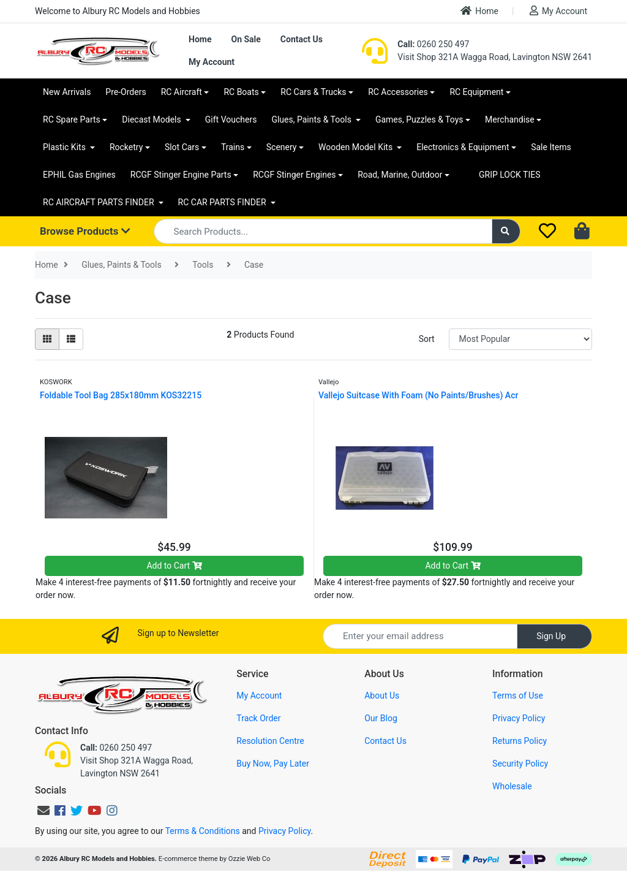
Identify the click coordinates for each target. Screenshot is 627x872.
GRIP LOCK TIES (510, 175)
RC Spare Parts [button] (71, 119)
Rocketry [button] (126, 147)
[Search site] (506, 231)
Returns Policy (519, 741)
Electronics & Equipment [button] (462, 147)
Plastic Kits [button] (65, 147)
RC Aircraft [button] (181, 92)
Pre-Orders (125, 92)
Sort (427, 339)
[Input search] (323, 231)
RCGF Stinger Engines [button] (294, 175)
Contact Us (301, 39)
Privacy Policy (518, 718)
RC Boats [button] (240, 92)
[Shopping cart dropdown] (583, 231)
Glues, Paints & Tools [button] (312, 119)
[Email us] (43, 810)
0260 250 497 (433, 44)
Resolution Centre (270, 741)
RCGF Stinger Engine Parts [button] (180, 175)
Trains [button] (232, 147)
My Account (558, 11)
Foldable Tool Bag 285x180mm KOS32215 (120, 395)
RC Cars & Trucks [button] (313, 92)
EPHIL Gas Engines (79, 175)
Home (479, 11)
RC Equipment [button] (476, 92)
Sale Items (551, 147)
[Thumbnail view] (47, 339)
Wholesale (512, 786)
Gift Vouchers (231, 119)
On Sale (245, 39)
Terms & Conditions (202, 831)
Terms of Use (517, 695)
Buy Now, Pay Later (272, 763)
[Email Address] (420, 636)
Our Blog (380, 718)
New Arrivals (67, 92)
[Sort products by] (520, 339)
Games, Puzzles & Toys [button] (419, 119)
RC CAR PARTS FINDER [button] (223, 202)
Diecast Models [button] (152, 119)
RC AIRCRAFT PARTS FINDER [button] (99, 202)
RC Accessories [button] (398, 92)
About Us (381, 695)
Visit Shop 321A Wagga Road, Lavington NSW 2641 (494, 57)
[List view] (71, 339)
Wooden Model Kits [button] (356, 147)
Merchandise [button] (510, 119)
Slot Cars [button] (182, 147)
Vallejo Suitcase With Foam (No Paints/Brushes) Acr (418, 395)
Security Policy (520, 763)
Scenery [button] (281, 147)
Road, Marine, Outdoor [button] (400, 175)
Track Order (258, 718)
